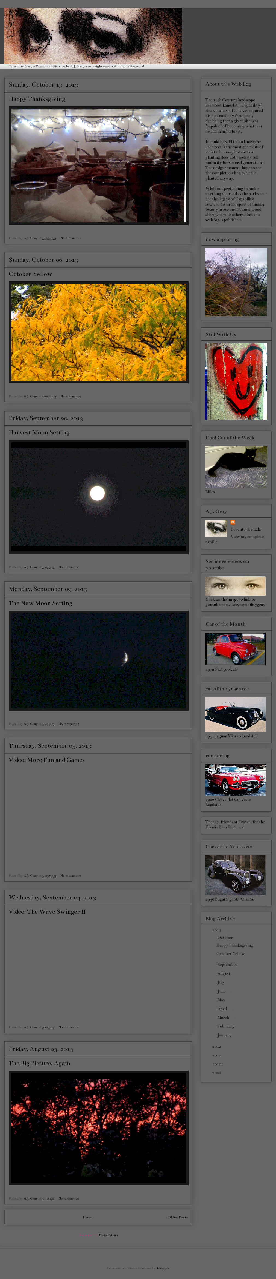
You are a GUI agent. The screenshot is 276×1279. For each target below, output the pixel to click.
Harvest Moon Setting (39, 432)
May (222, 1000)
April (223, 1008)
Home (88, 1217)
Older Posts (178, 1217)
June (222, 991)
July (221, 982)
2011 (217, 1055)
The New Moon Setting (40, 603)
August (224, 973)
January (225, 1035)
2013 (217, 929)
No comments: (71, 238)
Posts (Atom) (108, 1235)
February (226, 1026)
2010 (217, 1063)
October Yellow (30, 274)
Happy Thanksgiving (37, 98)
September (228, 964)
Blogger (163, 1268)
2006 (217, 1072)
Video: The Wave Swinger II (47, 911)
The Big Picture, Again (39, 1063)
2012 (217, 1046)
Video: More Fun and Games (47, 760)
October (226, 937)
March (224, 1017)
